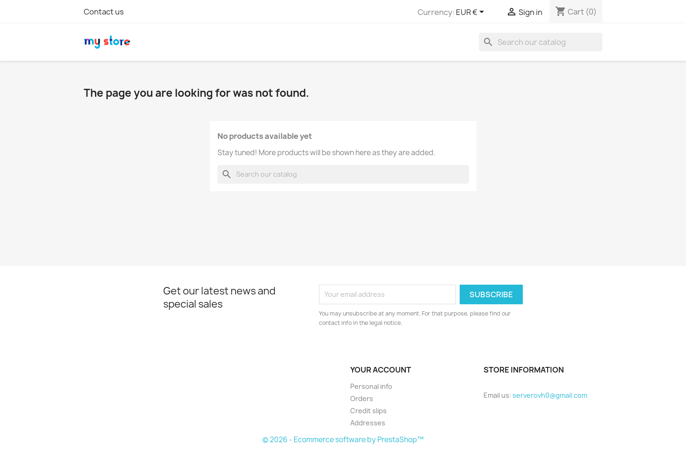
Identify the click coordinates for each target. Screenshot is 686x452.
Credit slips (368, 410)
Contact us (104, 12)
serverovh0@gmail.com (550, 395)
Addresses (367, 422)
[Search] (540, 42)
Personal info (371, 386)
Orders (361, 398)
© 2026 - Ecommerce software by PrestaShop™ (343, 440)
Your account (380, 370)
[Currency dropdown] (471, 12)
